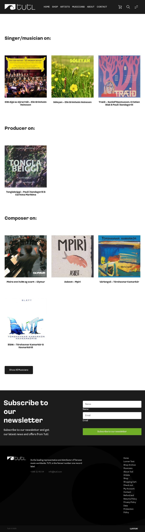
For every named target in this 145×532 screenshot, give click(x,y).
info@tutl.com (55, 472)
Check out (128, 485)
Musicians (78, 7)
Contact (102, 7)
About (90, 7)
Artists (65, 7)
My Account (129, 489)
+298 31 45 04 (37, 472)
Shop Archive (130, 465)
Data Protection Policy (129, 509)
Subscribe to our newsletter (112, 432)
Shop (55, 7)
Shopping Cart (130, 482)
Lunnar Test (129, 462)
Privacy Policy (130, 502)
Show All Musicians (18, 370)
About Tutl (128, 472)
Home (47, 7)
